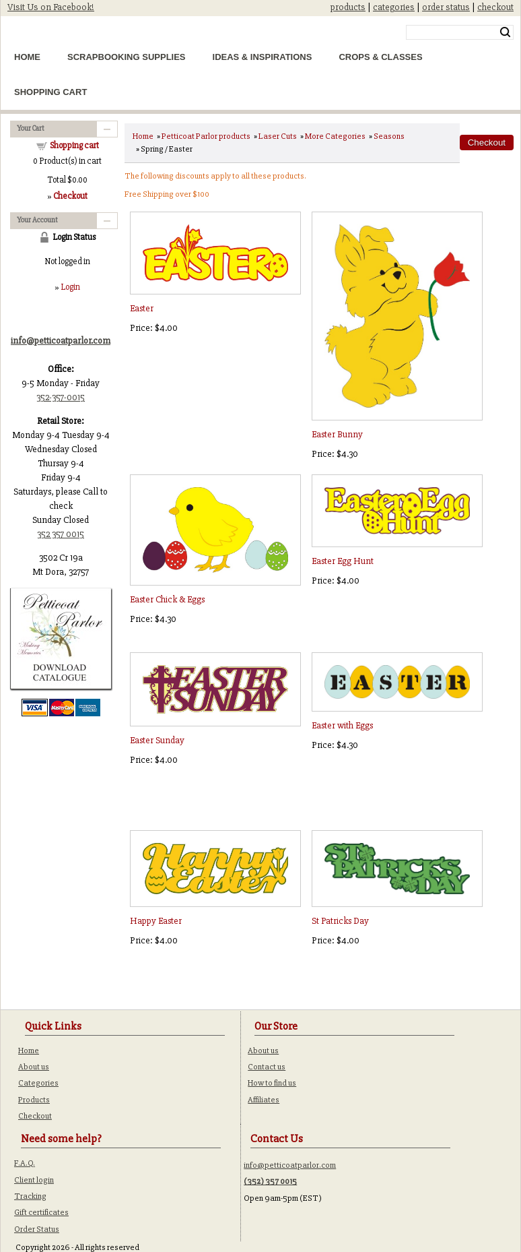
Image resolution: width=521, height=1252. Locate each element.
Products (34, 1099)
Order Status (36, 1229)
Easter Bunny (337, 434)
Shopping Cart (50, 92)
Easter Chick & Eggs (167, 599)
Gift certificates (41, 1212)
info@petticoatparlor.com (290, 1165)
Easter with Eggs (342, 725)
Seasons (389, 136)
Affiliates (263, 1099)
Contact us (266, 1066)
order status (446, 7)
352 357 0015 (60, 534)
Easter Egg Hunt (343, 561)
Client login (34, 1180)
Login (70, 287)
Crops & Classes (380, 57)
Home (27, 57)
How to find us (272, 1082)
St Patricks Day (340, 921)
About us (33, 1066)
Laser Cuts (277, 136)
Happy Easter (156, 921)
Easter (141, 308)
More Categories (335, 136)
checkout (495, 7)
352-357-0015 (60, 397)
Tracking (30, 1196)
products (348, 7)
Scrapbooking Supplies (126, 57)
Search (505, 32)
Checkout (35, 1115)
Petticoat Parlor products (206, 136)
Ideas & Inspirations (262, 57)
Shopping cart (74, 145)
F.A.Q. (24, 1163)
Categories (38, 1082)
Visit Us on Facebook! (50, 7)
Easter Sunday (157, 740)
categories (394, 7)
